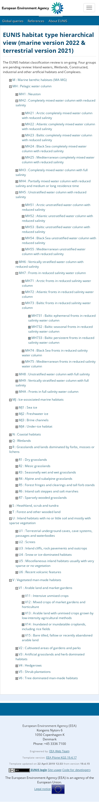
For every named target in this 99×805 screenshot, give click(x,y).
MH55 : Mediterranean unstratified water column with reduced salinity (54, 251)
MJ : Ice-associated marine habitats (38, 399)
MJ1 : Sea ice (28, 407)
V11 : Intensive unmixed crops (47, 595)
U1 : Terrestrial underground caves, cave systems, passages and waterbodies (54, 533)
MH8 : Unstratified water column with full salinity (54, 374)
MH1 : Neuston (30, 94)
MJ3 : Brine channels (34, 420)
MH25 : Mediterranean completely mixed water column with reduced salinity (58, 159)
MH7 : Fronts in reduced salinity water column (52, 273)
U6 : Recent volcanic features (40, 572)
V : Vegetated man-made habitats (36, 580)
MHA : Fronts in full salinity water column (48, 391)
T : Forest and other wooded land (36, 512)
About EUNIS (58, 21)
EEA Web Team (59, 751)
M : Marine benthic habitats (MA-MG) (39, 80)
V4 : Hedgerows (30, 665)
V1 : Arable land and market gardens (45, 588)
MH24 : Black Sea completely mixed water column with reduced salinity (54, 148)
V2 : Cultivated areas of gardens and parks (50, 648)
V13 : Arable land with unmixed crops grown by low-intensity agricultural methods (57, 615)
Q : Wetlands (21, 440)
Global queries (12, 21)
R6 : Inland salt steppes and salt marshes (48, 491)
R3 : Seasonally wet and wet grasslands (47, 472)
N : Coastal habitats (26, 434)
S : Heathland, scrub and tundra (35, 505)
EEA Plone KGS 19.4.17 (61, 757)
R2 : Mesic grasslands (34, 466)
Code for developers (76, 770)
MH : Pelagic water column (31, 86)
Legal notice (42, 789)
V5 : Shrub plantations (35, 671)
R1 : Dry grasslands (33, 459)
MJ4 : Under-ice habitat (35, 426)
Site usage (55, 770)
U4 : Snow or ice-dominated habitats (45, 554)
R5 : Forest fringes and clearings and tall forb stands (57, 485)
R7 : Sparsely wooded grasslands (43, 497)
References (36, 21)
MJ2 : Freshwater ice (33, 413)
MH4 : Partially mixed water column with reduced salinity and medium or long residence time (53, 183)
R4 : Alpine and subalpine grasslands (45, 478)
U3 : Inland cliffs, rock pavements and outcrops (53, 548)
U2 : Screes (27, 542)
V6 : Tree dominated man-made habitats (48, 678)
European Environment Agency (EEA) (49, 725)
